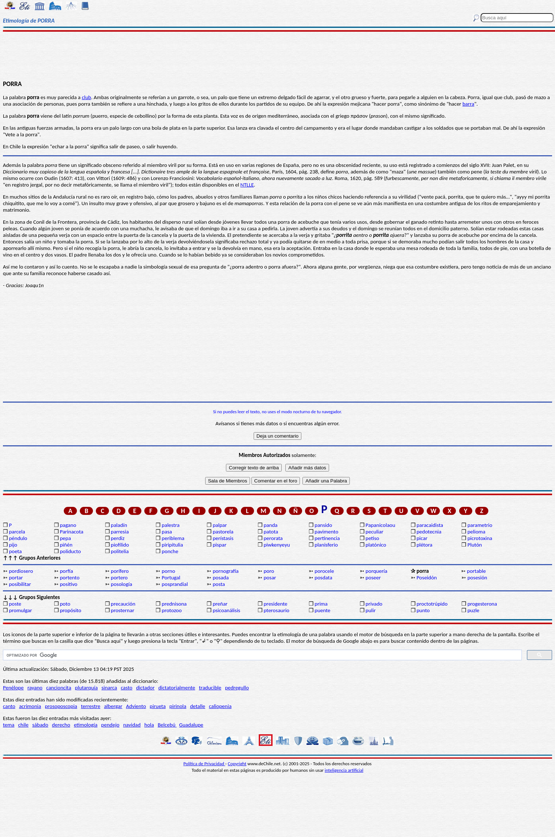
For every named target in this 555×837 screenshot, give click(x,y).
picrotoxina (480, 538)
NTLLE (247, 184)
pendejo (110, 724)
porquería (376, 571)
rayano (34, 687)
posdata (323, 577)
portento (69, 577)
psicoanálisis (227, 610)
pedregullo (237, 687)
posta (219, 584)
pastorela (223, 531)
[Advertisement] (278, 55)
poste (15, 604)
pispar (220, 544)
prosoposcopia (61, 706)
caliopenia (220, 706)
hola (149, 724)
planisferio (326, 544)
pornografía (226, 571)
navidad (132, 724)
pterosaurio (276, 610)
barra (468, 104)
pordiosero (21, 571)
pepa (65, 538)
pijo (13, 544)
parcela (17, 531)
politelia (120, 551)
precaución (123, 604)
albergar (113, 706)
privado (374, 604)
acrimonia (30, 706)
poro (268, 571)
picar (422, 538)
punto (423, 610)
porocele (324, 571)
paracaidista (430, 525)
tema (9, 724)
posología (121, 584)
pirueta (158, 706)
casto (126, 687)
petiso (372, 538)
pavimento (326, 531)
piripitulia (172, 544)
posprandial (175, 584)
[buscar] (262, 655)
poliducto (70, 551)
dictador (145, 687)
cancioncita (58, 687)
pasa (167, 531)
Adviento (136, 706)
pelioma (476, 531)
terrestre (90, 706)
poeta (15, 551)
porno (168, 571)
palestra (171, 525)
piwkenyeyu (276, 544)
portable (476, 571)
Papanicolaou (380, 525)
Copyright (237, 763)
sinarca (109, 687)
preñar (220, 604)
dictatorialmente (176, 687)
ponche (170, 551)
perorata (272, 538)
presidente (275, 604)
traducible (210, 687)
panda (270, 525)
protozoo (172, 610)
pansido (323, 525)
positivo (68, 584)
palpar (220, 525)
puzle (474, 610)
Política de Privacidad (204, 763)
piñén (66, 544)
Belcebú (167, 724)
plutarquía (86, 687)
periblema (173, 538)
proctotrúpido (432, 604)
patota (270, 531)
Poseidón (427, 577)
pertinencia (327, 538)
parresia (120, 531)
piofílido (120, 544)
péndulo (18, 538)
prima (321, 604)
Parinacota (71, 531)
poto (65, 604)
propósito (70, 610)
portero (119, 577)
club (86, 97)
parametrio (480, 525)
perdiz (118, 538)
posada (221, 577)
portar (16, 577)
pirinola (177, 706)
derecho (61, 724)
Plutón (475, 544)
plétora (425, 544)
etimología (86, 724)
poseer (373, 577)
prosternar (122, 610)
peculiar (374, 531)
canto (9, 706)
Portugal (171, 577)
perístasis (223, 538)
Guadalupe (191, 724)
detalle (197, 706)
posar (269, 577)
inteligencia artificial (344, 770)
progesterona (482, 604)
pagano (68, 525)
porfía (66, 571)
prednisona (174, 604)
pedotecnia (429, 531)
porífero (120, 571)
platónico (376, 544)
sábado (40, 724)
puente (322, 610)
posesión (477, 577)
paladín (119, 525)
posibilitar (20, 584)
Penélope (13, 687)
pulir (371, 610)
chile (23, 724)
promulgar (20, 610)
